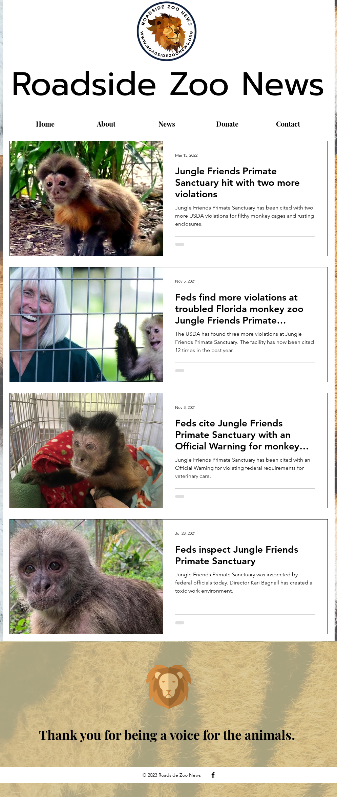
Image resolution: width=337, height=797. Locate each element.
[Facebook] (213, 775)
